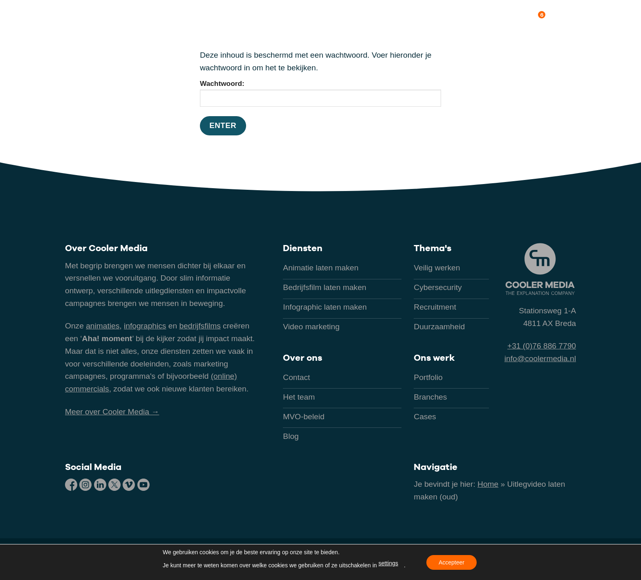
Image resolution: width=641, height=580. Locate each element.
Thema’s (406, 18)
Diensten (303, 248)
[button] (320, 18)
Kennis (485, 18)
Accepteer (451, 562)
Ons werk (447, 18)
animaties (102, 325)
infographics (145, 325)
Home (487, 484)
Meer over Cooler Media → (112, 411)
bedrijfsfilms (199, 325)
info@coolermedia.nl (540, 358)
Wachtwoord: (320, 93)
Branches (365, 18)
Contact (570, 18)
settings (388, 563)
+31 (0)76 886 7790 (541, 346)
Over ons (526, 16)
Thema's (432, 248)
